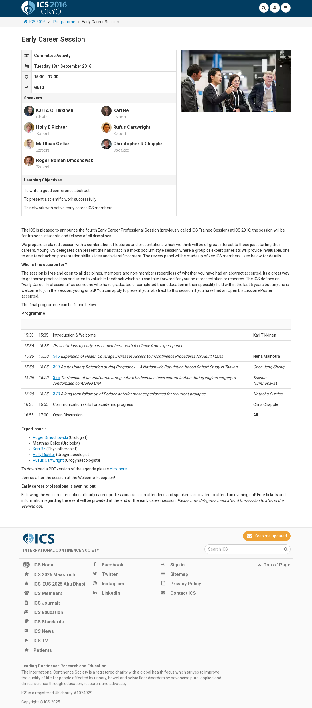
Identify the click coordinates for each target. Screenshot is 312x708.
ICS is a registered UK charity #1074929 (56, 693)
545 (56, 356)
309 (56, 367)
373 (56, 394)
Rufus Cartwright (48, 460)
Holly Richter (44, 454)
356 (56, 377)
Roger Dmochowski (50, 437)
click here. (119, 469)
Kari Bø (39, 449)
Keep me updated (267, 536)
